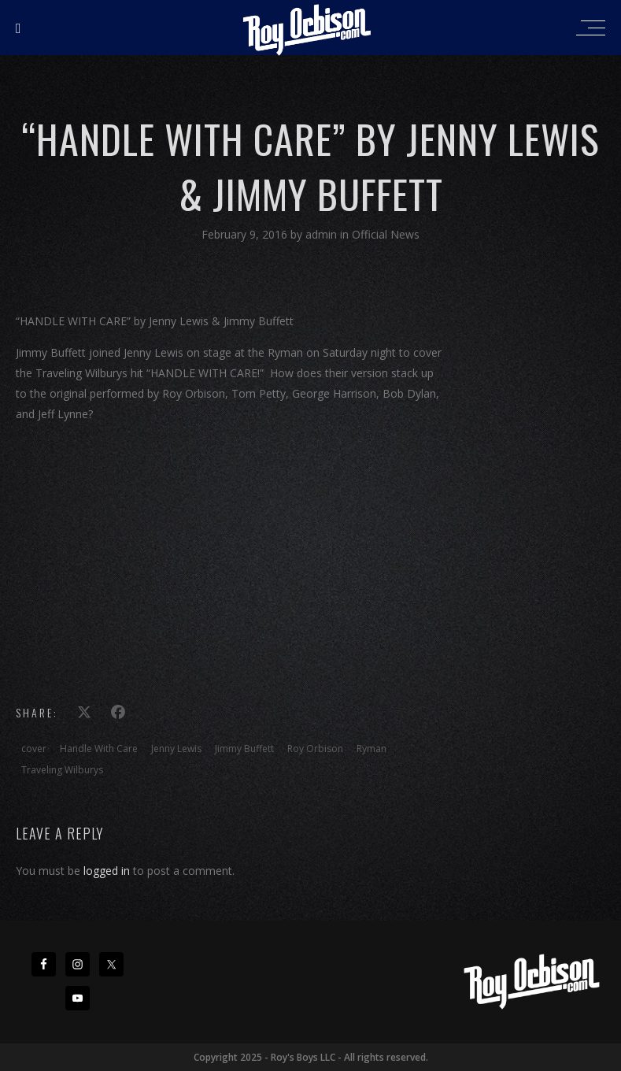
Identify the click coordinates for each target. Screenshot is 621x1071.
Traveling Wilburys (62, 769)
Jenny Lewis (176, 748)
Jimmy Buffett (244, 748)
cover (33, 748)
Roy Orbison (315, 748)
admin (322, 234)
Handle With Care (99, 748)
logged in (106, 870)
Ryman (371, 748)
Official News (386, 234)
